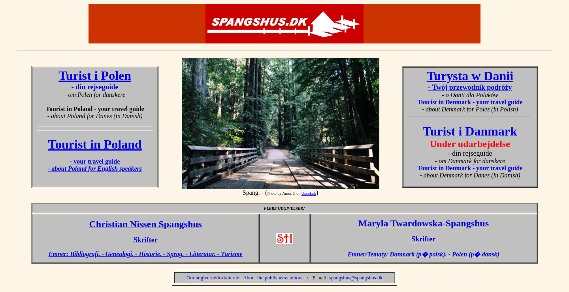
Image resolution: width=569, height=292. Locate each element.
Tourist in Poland (95, 144)
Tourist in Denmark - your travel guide (470, 102)
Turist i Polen (94, 75)
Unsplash (308, 193)
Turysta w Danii (470, 76)
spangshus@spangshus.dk (355, 278)
